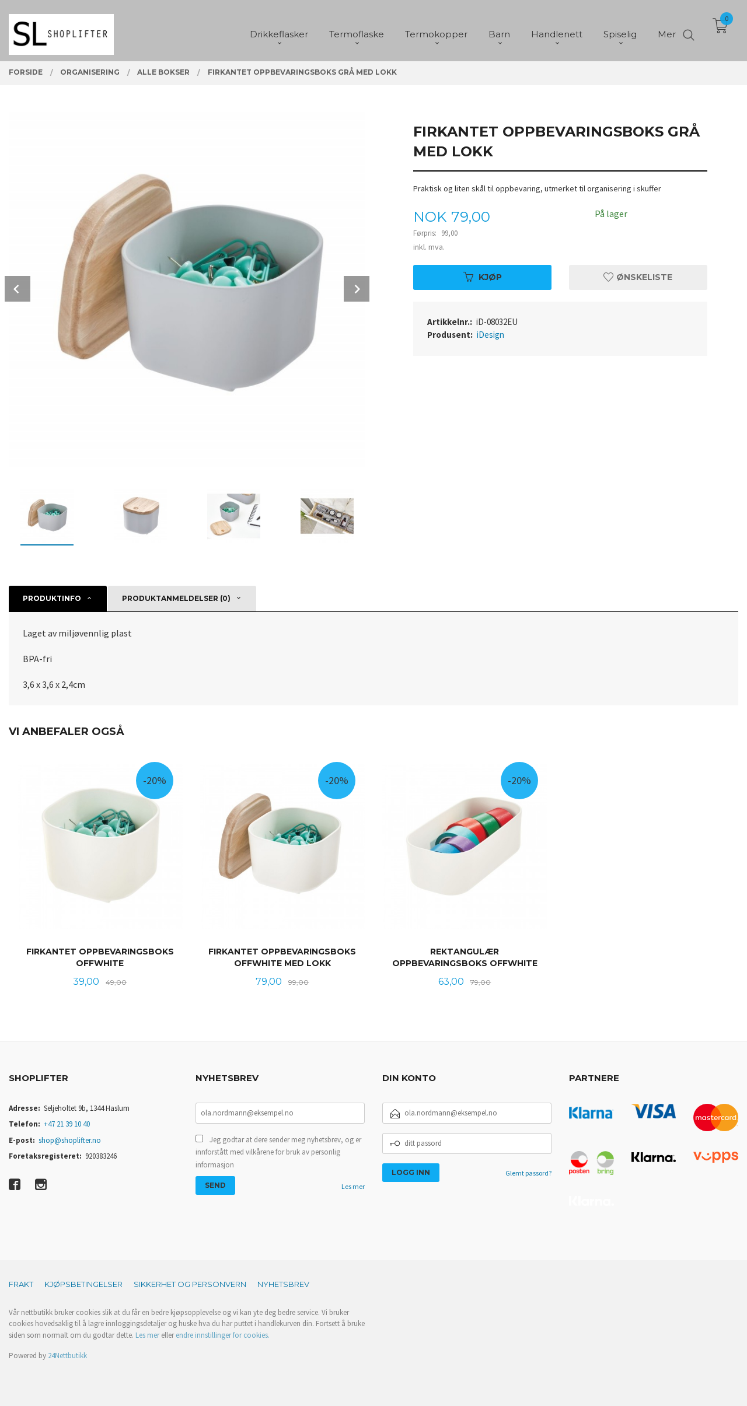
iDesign (490, 334)
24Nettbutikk (67, 1355)
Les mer (353, 1186)
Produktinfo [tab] (52, 598)
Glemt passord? (528, 1173)
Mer (667, 29)
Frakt (21, 1284)
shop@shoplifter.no (70, 1140)
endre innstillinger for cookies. (223, 1335)
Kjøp (482, 277)
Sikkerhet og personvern (190, 1284)
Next (356, 289)
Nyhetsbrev (283, 1284)
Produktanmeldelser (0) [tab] (176, 598)
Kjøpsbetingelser (83, 1284)
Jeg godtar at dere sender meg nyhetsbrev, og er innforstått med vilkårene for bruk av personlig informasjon (278, 1152)
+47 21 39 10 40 (67, 1124)
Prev (17, 289)
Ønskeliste (637, 277)
